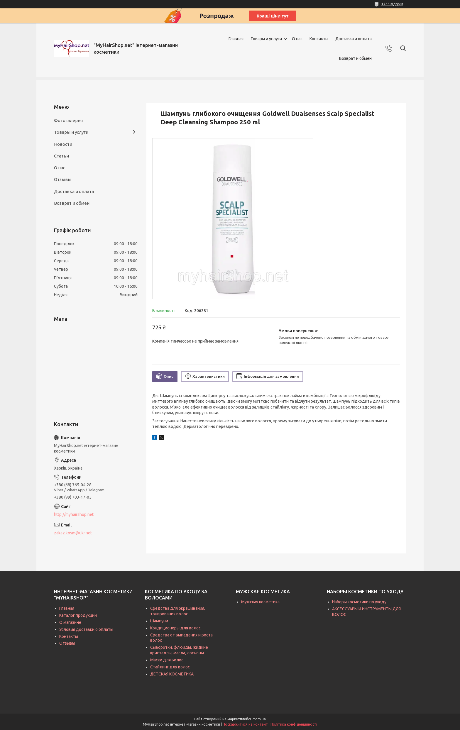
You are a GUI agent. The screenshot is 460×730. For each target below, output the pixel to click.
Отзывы (62, 179)
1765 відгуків (392, 4)
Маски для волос (166, 660)
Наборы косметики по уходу (359, 601)
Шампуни (159, 621)
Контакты (319, 38)
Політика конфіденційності (293, 724)
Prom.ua (259, 719)
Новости (63, 144)
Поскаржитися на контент (245, 724)
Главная (236, 38)
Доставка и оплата (353, 38)
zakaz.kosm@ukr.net (73, 533)
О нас (297, 38)
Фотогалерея (68, 120)
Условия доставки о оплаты (86, 629)
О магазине (70, 622)
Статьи (61, 155)
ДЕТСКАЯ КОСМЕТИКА (172, 674)
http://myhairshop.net (74, 514)
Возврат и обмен (355, 58)
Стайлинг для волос (170, 667)
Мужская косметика (260, 601)
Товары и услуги (266, 38)
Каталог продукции (78, 615)
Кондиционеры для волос (175, 628)
